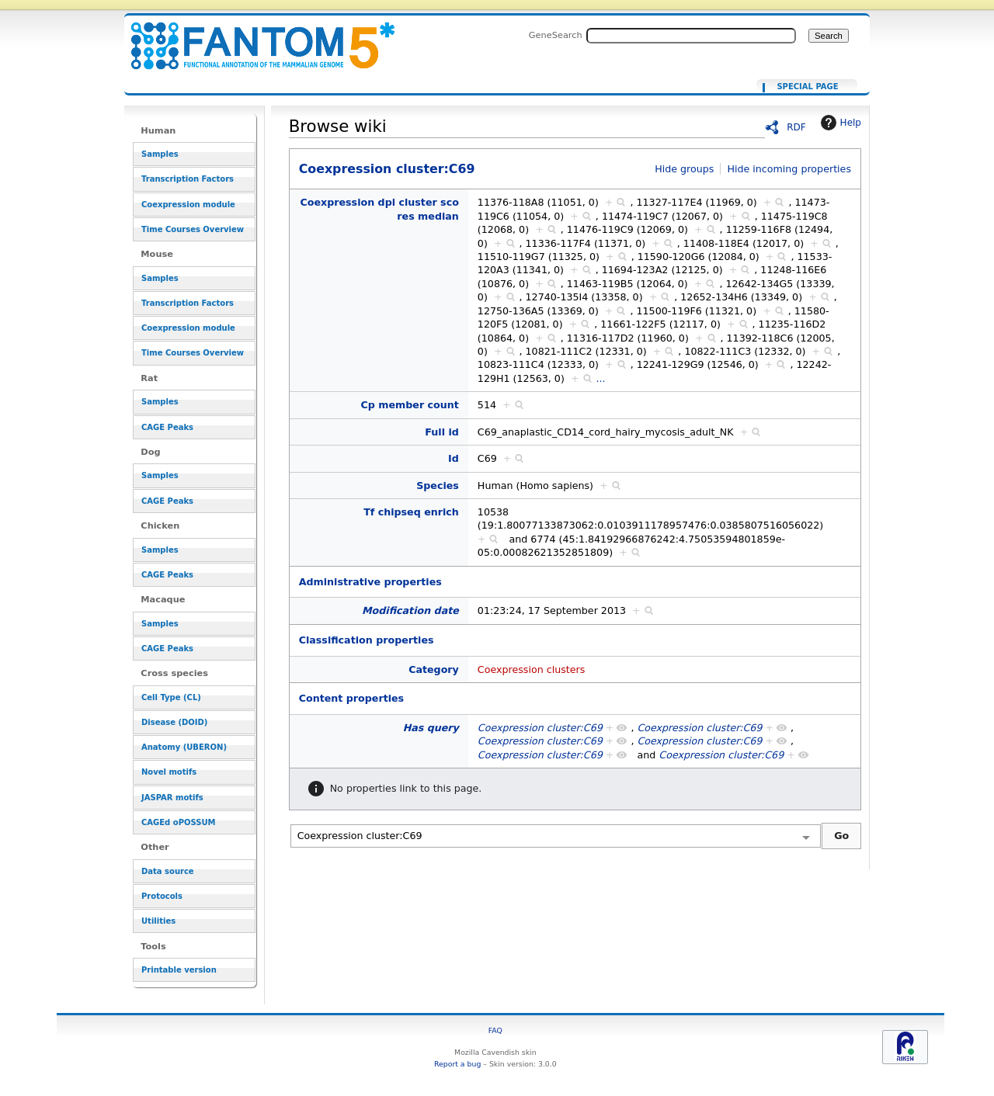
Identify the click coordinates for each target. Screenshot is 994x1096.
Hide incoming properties (789, 169)
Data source (167, 871)
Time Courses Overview (192, 229)
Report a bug (457, 1064)
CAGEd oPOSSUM (178, 822)
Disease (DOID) (174, 722)
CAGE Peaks (167, 427)
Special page (807, 87)
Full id (442, 432)
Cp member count (410, 405)
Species (437, 485)
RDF (796, 127)
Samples (160, 154)
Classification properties (366, 640)
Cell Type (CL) (171, 697)
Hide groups (684, 169)
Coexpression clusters (532, 669)
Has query (431, 728)
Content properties (351, 698)
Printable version (179, 970)
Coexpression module (188, 204)
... (601, 378)
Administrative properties (370, 582)
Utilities (158, 921)
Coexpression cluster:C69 (253, 36)
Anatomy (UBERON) (184, 747)
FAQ (495, 1030)
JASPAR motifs (172, 797)
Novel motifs (168, 772)
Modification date (410, 610)
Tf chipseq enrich (411, 512)
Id (453, 458)
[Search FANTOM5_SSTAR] (691, 35)
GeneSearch (555, 34)
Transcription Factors (187, 179)
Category (433, 669)
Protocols (161, 896)
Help (839, 122)
